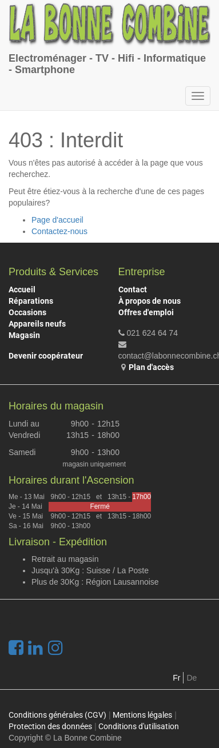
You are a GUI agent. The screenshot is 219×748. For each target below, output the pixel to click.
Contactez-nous (59, 231)
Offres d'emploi (146, 312)
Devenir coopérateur (46, 355)
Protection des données (50, 726)
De (191, 677)
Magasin (24, 335)
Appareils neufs (37, 323)
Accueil (22, 289)
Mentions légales (142, 714)
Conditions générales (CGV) (57, 714)
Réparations (31, 300)
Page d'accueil (57, 219)
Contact (132, 289)
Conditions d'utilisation (138, 726)
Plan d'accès (151, 367)
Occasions (27, 312)
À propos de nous (149, 300)
